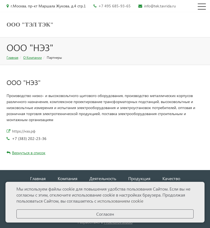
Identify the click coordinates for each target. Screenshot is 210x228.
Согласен (105, 214)
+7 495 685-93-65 (114, 5)
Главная (12, 57)
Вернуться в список (26, 152)
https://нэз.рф (24, 131)
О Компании (32, 57)
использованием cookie (120, 201)
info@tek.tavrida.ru (160, 5)
